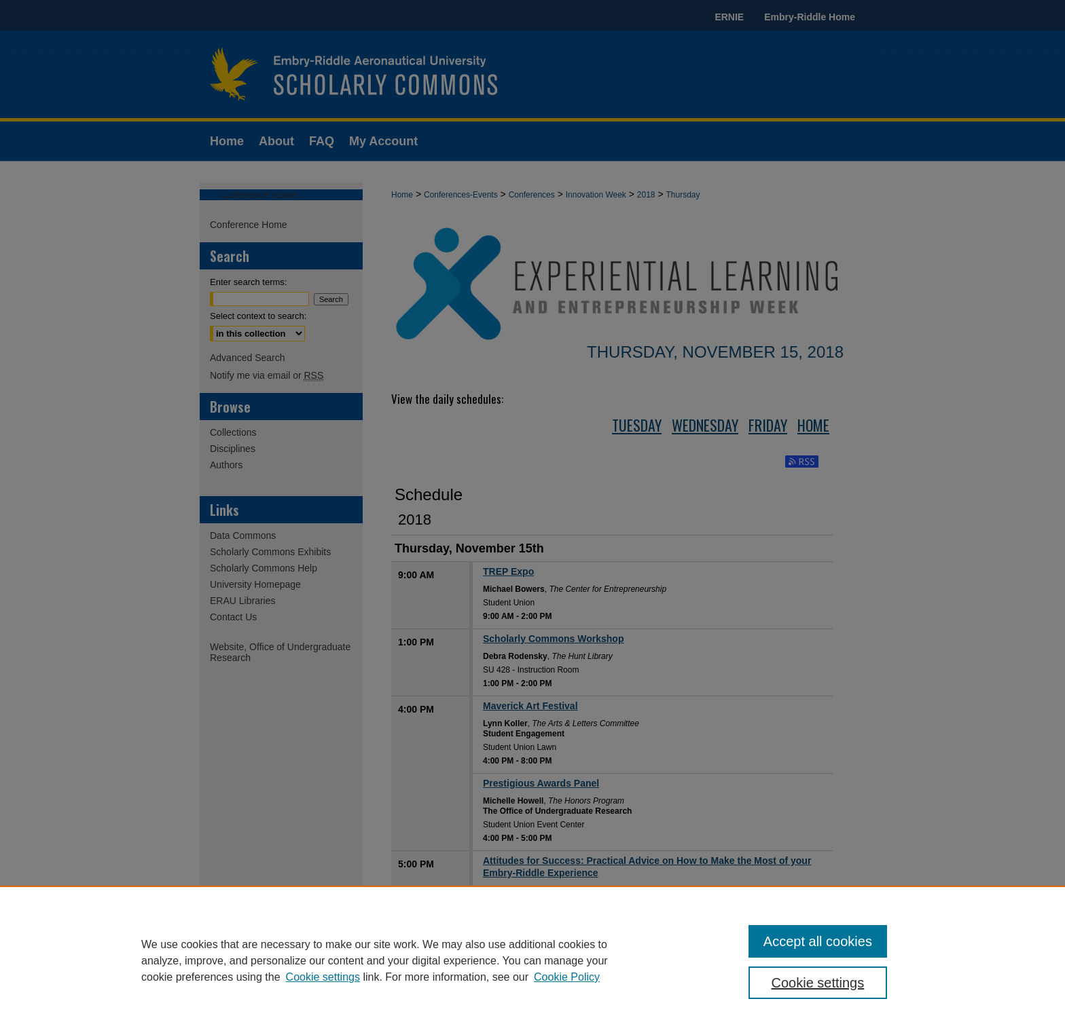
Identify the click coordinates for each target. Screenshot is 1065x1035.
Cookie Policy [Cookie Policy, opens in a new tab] (567, 977)
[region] (532, 960)
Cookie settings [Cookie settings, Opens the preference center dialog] (818, 982)
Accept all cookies (817, 941)
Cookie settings (323, 977)
